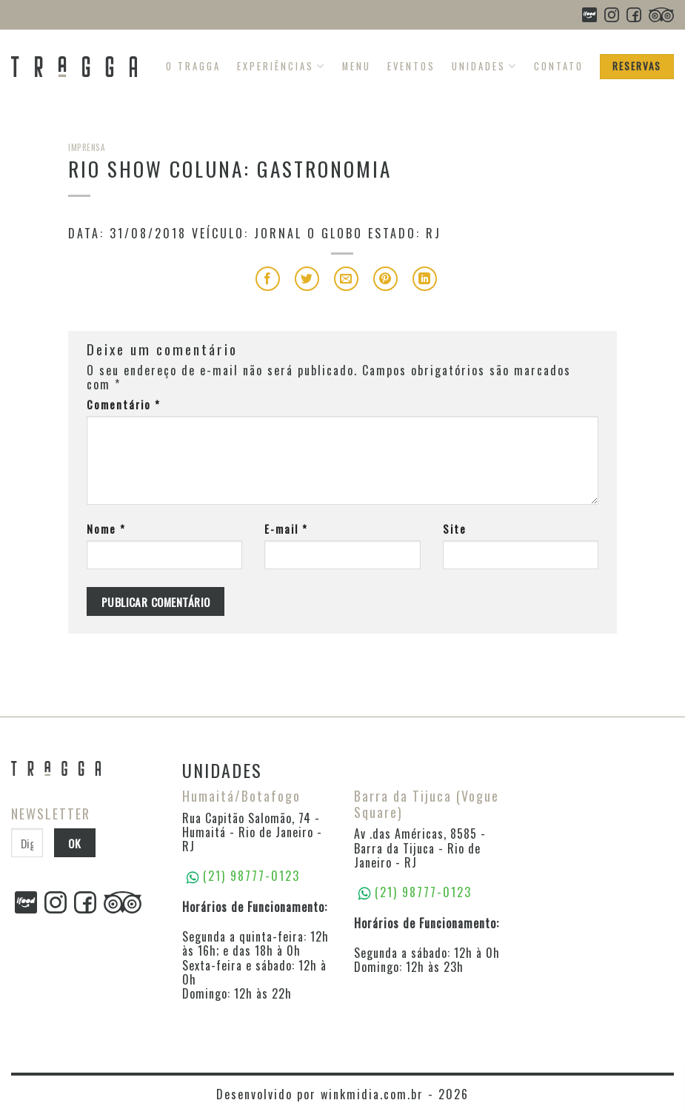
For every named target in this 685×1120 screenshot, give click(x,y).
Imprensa (86, 147)
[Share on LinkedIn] (424, 278)
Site (455, 529)
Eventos (411, 66)
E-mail (286, 529)
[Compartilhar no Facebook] (267, 278)
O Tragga (193, 66)
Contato (559, 66)
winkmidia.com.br (372, 1094)
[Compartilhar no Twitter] (307, 278)
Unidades (485, 66)
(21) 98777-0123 (423, 892)
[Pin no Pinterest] (385, 278)
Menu (356, 66)
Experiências (281, 66)
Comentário (124, 405)
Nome (106, 529)
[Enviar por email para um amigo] (346, 278)
